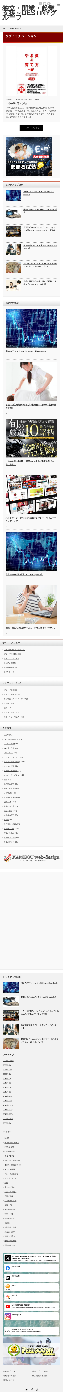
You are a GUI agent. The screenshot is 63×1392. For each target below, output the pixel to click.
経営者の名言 (9, 815)
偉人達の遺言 (9, 784)
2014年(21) (7, 1096)
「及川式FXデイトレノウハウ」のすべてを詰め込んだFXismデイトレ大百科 (39, 229)
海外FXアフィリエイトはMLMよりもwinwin (38, 193)
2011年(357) (8, 1110)
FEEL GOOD (9, 744)
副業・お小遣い (10, 788)
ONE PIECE (8, 753)
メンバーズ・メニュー (12, 775)
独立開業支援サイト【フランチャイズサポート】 (40, 247)
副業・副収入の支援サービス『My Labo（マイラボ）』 (31, 628)
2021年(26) (7, 1069)
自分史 (6, 820)
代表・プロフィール (11, 658)
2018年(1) (7, 1083)
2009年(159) (8, 1119)
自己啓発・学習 (26, 99)
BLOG (18, 99)
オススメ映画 (9, 766)
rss (40, 3)
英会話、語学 (9, 703)
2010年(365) (8, 1114)
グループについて (10, 1371)
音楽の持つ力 (9, 842)
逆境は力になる (10, 837)
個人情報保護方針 (11, 667)
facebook (49, 3)
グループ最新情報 (11, 690)
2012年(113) (8, 1105)
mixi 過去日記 (9, 748)
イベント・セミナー (11, 712)
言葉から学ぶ (9, 833)
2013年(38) (7, 1101)
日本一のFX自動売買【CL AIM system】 (24, 574)
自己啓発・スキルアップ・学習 (16, 699)
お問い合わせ (9, 672)
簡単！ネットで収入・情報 (14, 717)
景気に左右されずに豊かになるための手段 (40, 211)
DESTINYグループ (11, 739)
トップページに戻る (31, 128)
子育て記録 (8, 793)
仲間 (5, 779)
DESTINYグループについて (14, 650)
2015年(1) (7, 1092)
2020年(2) (7, 1074)
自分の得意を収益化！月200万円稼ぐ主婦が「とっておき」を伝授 (39, 282)
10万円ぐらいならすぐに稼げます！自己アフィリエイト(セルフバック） (40, 265)
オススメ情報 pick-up (12, 694)
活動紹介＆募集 (10, 663)
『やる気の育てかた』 (17, 103)
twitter (44, 3)
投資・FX (7, 708)
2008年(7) (7, 1123)
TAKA (37, 99)
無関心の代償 (9, 806)
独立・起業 (8, 811)
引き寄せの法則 (10, 797)
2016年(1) (7, 1087)
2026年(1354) (8, 1061)
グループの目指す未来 (12, 654)
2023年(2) (7, 1065)
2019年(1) (7, 1078)
